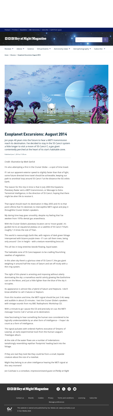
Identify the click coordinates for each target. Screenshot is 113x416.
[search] (105, 39)
